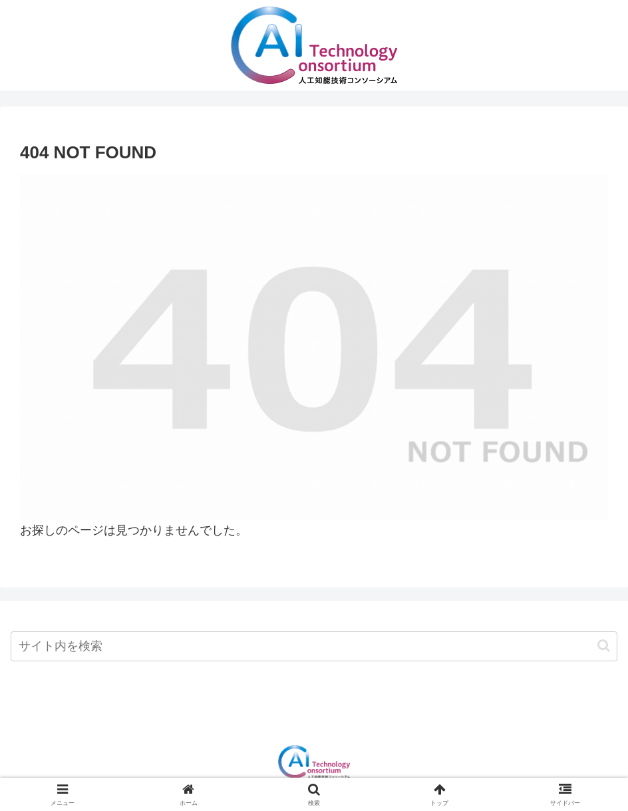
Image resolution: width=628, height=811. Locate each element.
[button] (603, 645)
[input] (314, 646)
